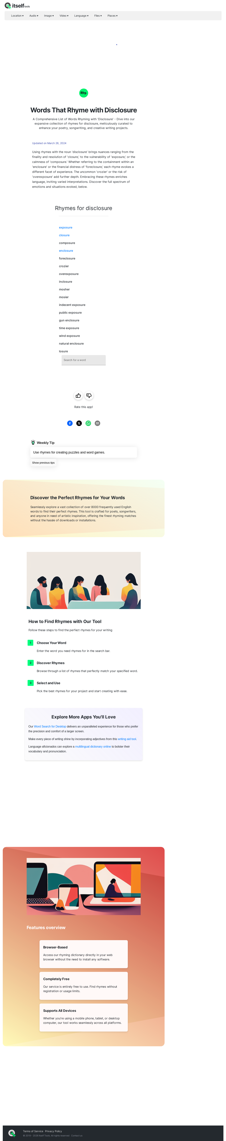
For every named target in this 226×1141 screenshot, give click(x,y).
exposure (65, 227)
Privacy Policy (53, 1131)
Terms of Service (33, 1131)
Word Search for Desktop (50, 726)
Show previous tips (43, 462)
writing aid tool (127, 739)
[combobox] (84, 360)
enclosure (66, 250)
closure (64, 235)
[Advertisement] (194, 132)
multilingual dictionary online (93, 746)
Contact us (76, 1135)
